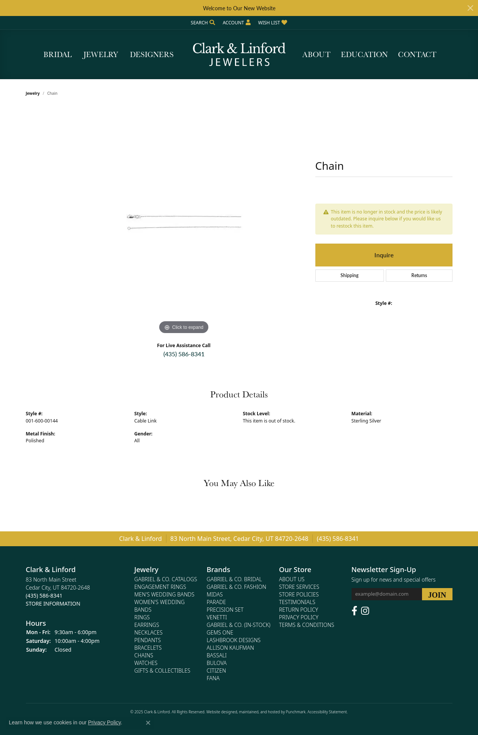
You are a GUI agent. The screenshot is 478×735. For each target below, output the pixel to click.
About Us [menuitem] (292, 579)
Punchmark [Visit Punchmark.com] (295, 711)
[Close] (470, 8)
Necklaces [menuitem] (148, 632)
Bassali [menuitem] (217, 655)
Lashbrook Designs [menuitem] (234, 640)
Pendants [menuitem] (147, 640)
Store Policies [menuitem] (299, 594)
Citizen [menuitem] (216, 670)
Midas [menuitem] (215, 594)
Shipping (349, 275)
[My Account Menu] (237, 22)
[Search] (203, 22)
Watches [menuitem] (146, 662)
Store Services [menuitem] (299, 586)
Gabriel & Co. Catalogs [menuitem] (165, 579)
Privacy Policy (104, 722)
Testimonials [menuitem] (297, 602)
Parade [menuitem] (216, 602)
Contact (417, 54)
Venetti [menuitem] (217, 617)
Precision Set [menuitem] (225, 609)
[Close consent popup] (148, 723)
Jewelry (100, 54)
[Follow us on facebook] (354, 610)
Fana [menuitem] (213, 678)
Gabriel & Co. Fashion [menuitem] (237, 586)
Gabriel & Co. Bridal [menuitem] (234, 579)
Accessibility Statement (327, 711)
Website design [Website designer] (219, 711)
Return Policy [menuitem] (298, 609)
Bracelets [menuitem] (148, 647)
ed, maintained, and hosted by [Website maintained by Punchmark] (259, 711)
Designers (152, 54)
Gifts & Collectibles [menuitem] (162, 670)
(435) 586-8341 (184, 353)
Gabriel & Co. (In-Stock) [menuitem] (238, 624)
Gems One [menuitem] (220, 632)
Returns (419, 275)
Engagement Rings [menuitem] (160, 586)
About (316, 54)
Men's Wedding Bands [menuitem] (164, 594)
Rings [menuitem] (142, 617)
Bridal (57, 54)
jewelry (33, 93)
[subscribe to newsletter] (437, 594)
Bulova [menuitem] (217, 662)
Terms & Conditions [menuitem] (306, 624)
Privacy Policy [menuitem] (298, 617)
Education (364, 54)
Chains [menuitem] (143, 655)
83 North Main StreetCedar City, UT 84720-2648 (58, 591)
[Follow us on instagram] (365, 610)
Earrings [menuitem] (146, 624)
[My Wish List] (272, 22)
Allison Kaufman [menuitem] (230, 647)
